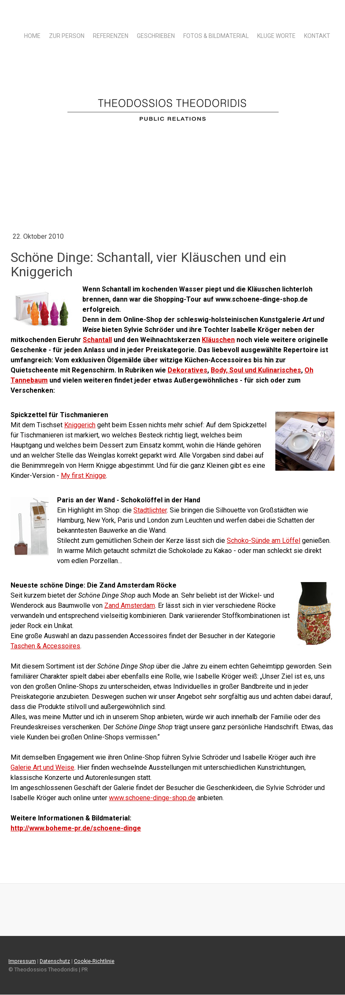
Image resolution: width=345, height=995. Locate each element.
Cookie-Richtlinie (94, 961)
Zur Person (66, 35)
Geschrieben (156, 35)
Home (32, 35)
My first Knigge (83, 476)
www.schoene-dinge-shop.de (152, 798)
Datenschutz (55, 961)
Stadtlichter (150, 510)
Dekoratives (187, 370)
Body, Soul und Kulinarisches (256, 370)
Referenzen (110, 35)
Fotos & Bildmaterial (216, 35)
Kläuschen (218, 340)
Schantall (97, 340)
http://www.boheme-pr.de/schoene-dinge (76, 828)
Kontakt (317, 35)
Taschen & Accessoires (45, 646)
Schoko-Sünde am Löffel (263, 541)
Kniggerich (79, 425)
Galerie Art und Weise (42, 767)
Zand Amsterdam (129, 605)
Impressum (22, 961)
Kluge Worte (276, 35)
